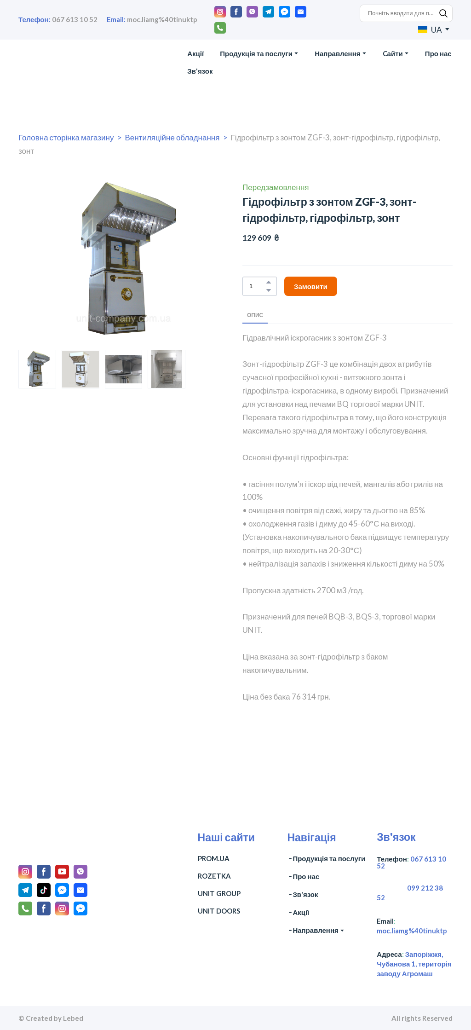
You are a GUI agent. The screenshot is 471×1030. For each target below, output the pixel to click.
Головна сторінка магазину (66, 137)
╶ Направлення (312, 930)
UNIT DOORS (219, 911)
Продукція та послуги (256, 53)
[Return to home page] (62, 62)
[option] (430, 29)
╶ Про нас (303, 876)
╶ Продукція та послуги (326, 858)
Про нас (438, 53)
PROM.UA (214, 858)
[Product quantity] (257, 286)
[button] (220, 11)
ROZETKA (214, 876)
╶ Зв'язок (302, 894)
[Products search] (406, 13)
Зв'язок (200, 71)
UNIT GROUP (219, 893)
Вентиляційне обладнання (172, 137)
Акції (195, 53)
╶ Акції (298, 912)
